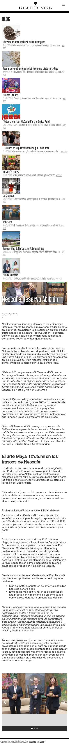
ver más (64, 151)
